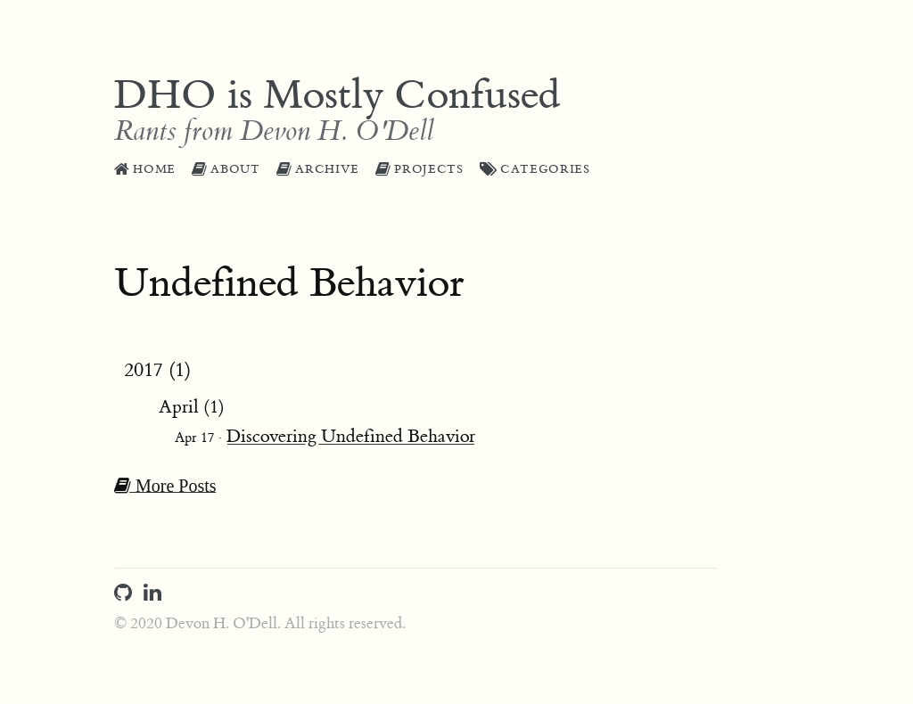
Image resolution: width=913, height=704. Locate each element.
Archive (317, 169)
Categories (535, 169)
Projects (419, 169)
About (226, 169)
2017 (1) (157, 370)
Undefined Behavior (289, 283)
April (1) (192, 407)
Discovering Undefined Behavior (350, 436)
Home (145, 169)
